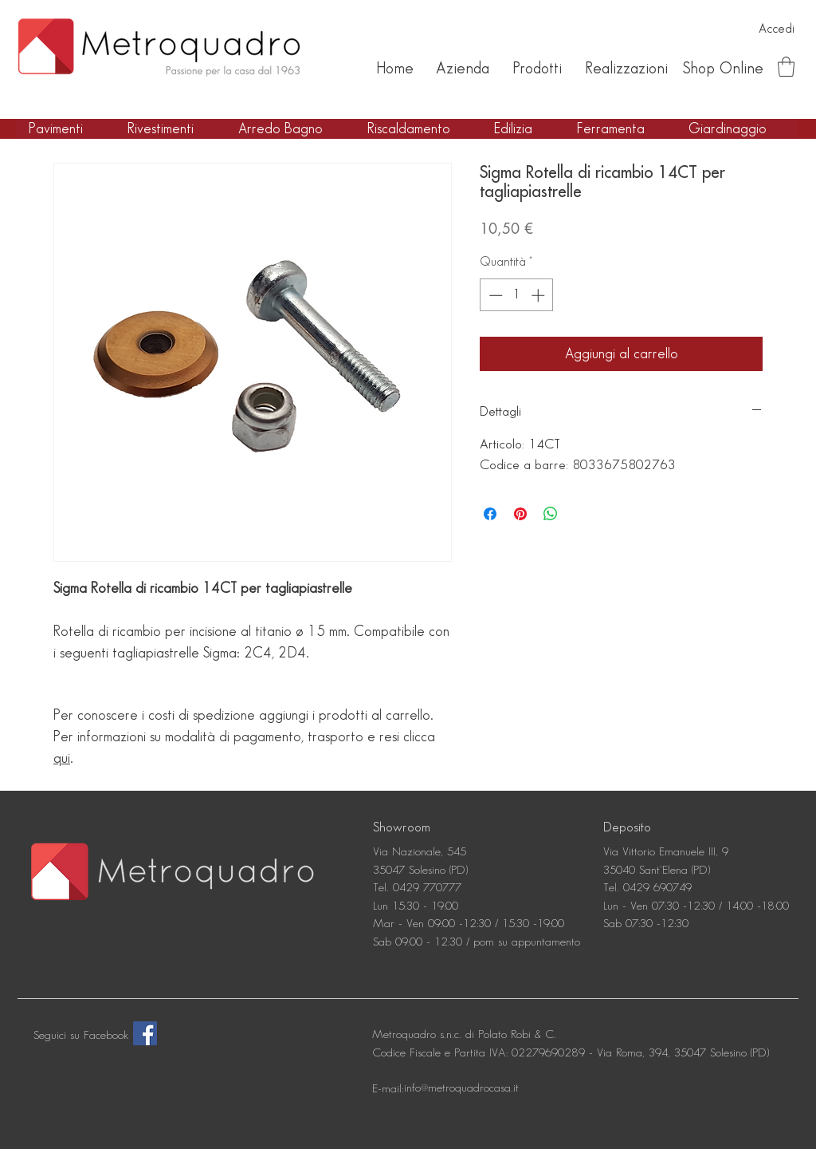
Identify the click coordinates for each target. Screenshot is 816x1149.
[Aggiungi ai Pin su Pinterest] (520, 513)
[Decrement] (494, 295)
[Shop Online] (722, 69)
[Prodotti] (536, 69)
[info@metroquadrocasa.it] (461, 1088)
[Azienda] (462, 69)
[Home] (394, 68)
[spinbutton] (517, 295)
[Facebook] (145, 1033)
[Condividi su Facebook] (490, 513)
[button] (786, 67)
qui (61, 758)
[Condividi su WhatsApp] (550, 513)
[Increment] (539, 295)
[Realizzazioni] (626, 69)
